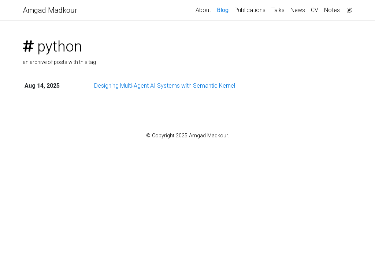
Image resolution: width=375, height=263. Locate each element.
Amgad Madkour (50, 10)
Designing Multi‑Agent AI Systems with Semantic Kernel (164, 85)
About (203, 10)
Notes (332, 10)
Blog (223, 10)
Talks (278, 10)
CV (314, 10)
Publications (250, 10)
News (297, 10)
